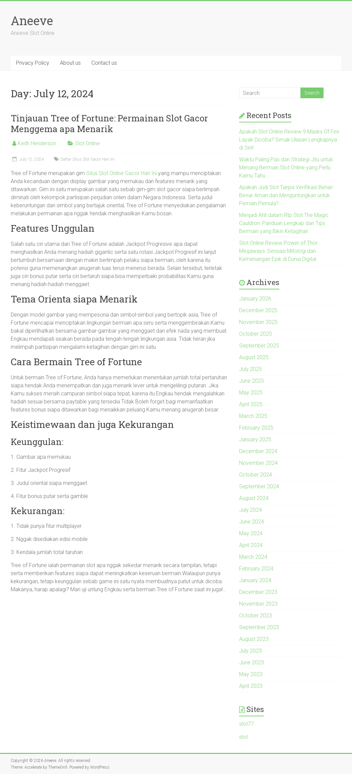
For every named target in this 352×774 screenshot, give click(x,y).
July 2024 (250, 510)
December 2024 (258, 451)
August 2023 (254, 639)
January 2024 (255, 580)
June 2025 (251, 381)
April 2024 (251, 545)
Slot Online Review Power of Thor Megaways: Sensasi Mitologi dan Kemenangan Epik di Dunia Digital (278, 251)
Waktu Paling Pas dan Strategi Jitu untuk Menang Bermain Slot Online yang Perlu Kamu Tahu (286, 167)
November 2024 (258, 463)
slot (243, 737)
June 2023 (251, 662)
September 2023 (259, 627)
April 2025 (251, 404)
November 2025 (258, 322)
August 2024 (254, 498)
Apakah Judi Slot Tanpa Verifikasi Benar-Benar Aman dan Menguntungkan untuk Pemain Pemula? (286, 195)
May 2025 (251, 392)
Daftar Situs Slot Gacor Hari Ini (88, 159)
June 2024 (251, 521)
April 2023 (251, 686)
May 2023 (251, 674)
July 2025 (250, 369)
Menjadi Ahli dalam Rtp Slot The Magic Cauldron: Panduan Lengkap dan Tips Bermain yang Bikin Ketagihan (284, 223)
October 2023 (255, 615)
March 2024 (253, 557)
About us (70, 63)
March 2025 (253, 416)
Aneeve (32, 20)
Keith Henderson (37, 143)
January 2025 (255, 439)
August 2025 (254, 357)
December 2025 (258, 310)
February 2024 (256, 568)
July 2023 (250, 651)
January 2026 (255, 298)
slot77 (246, 724)
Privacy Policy (32, 63)
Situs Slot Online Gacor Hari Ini (121, 173)
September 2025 (259, 345)
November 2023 (258, 604)
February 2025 (256, 428)
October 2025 (255, 334)
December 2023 (258, 592)
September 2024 (259, 486)
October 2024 (255, 475)
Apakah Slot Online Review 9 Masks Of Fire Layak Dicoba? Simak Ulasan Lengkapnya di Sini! (289, 139)
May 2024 (251, 533)
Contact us (104, 63)
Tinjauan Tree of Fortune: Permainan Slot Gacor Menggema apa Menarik (109, 123)
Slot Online (87, 143)
